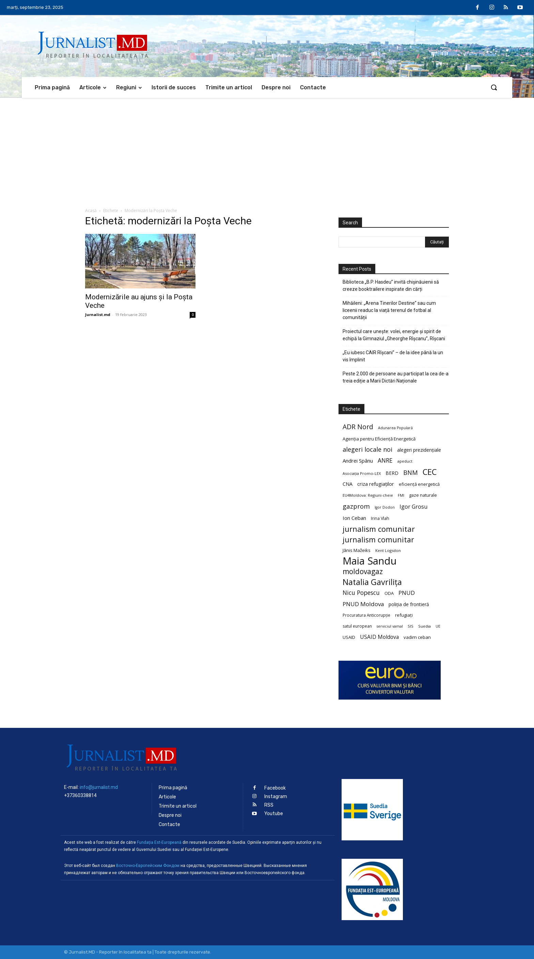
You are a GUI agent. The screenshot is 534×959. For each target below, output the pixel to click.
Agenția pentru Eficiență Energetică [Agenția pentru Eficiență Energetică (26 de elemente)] (379, 439)
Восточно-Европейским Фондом (147, 865)
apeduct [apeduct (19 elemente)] (404, 461)
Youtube (273, 813)
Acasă (91, 210)
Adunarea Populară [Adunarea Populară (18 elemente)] (395, 427)
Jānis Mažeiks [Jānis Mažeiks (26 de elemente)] (357, 550)
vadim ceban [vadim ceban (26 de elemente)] (417, 637)
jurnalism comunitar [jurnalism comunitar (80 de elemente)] (379, 529)
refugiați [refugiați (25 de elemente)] (404, 615)
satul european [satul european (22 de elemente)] (357, 626)
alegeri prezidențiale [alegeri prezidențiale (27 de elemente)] (419, 450)
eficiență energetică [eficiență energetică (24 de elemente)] (419, 484)
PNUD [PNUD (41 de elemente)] (406, 592)
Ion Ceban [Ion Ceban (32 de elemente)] (354, 517)
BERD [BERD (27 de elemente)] (392, 473)
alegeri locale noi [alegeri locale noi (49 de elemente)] (367, 449)
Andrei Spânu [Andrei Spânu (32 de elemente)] (358, 460)
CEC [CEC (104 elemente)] (430, 471)
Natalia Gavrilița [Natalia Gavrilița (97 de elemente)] (372, 582)
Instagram (275, 796)
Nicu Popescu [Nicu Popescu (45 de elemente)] (361, 592)
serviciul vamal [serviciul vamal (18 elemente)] (390, 626)
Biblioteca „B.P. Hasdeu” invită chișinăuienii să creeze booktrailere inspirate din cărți (391, 285)
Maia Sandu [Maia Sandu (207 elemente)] (370, 561)
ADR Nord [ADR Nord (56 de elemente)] (358, 426)
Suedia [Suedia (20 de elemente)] (424, 626)
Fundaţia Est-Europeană (159, 842)
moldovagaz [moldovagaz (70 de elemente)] (363, 571)
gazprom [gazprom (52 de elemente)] (356, 506)
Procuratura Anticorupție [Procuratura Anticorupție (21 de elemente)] (366, 615)
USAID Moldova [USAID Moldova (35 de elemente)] (379, 637)
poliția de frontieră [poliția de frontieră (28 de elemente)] (409, 604)
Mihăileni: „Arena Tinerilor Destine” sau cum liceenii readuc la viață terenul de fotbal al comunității (389, 310)
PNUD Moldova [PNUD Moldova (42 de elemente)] (363, 604)
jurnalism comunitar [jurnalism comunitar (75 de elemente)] (378, 539)
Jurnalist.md (97, 314)
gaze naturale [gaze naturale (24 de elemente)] (423, 495)
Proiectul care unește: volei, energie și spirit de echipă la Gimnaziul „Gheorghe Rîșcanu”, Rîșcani (394, 335)
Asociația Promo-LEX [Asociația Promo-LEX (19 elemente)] (362, 473)
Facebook (275, 788)
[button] (494, 87)
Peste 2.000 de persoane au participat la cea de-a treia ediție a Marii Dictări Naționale (396, 377)
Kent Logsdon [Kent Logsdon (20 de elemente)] (388, 550)
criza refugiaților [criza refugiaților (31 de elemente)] (375, 483)
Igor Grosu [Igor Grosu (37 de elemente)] (413, 506)
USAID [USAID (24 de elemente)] (349, 637)
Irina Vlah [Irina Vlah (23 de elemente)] (380, 518)
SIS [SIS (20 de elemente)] (410, 626)
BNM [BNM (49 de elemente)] (410, 472)
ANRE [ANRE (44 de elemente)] (385, 460)
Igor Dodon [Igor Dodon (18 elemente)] (385, 507)
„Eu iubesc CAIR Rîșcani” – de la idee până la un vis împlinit (393, 356)
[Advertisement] (267, 149)
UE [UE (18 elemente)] (438, 626)
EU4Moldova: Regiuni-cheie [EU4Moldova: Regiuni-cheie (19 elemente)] (368, 495)
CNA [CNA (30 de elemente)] (347, 484)
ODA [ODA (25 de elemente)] (389, 593)
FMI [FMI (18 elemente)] (401, 495)
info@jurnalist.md (99, 787)
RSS (268, 805)
